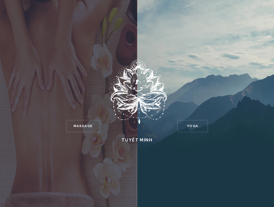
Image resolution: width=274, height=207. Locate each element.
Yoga (193, 126)
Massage (82, 126)
